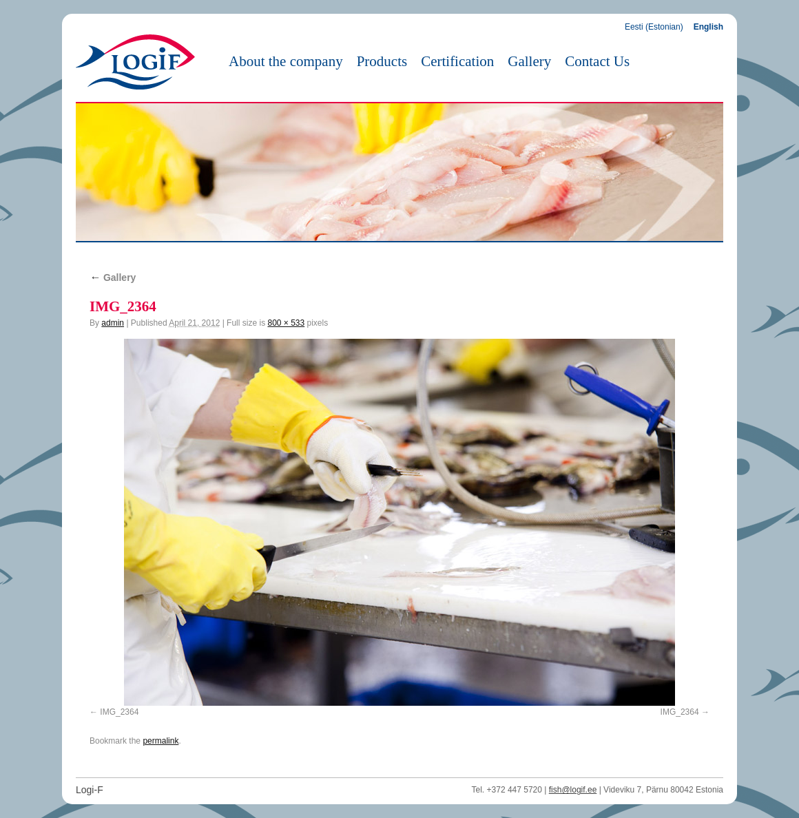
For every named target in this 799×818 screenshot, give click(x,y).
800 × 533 (285, 323)
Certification (457, 61)
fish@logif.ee (573, 790)
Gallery (529, 61)
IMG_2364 (119, 712)
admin (112, 323)
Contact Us (597, 61)
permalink (160, 741)
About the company (286, 61)
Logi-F (89, 789)
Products (382, 61)
